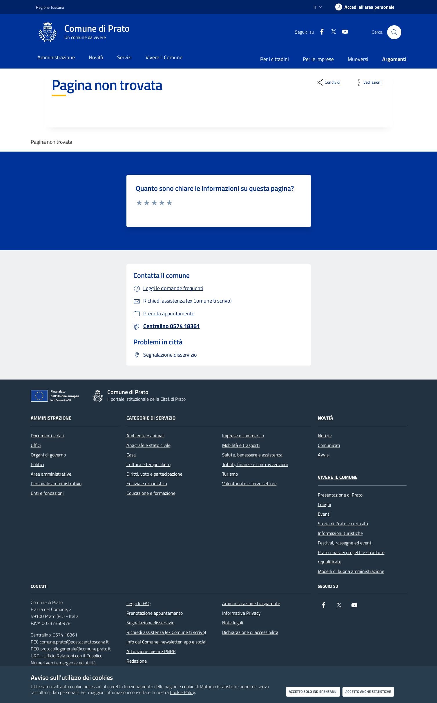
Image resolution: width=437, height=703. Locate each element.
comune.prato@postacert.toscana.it (74, 641)
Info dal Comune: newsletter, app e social (166, 641)
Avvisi (324, 454)
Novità (325, 417)
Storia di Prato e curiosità (343, 523)
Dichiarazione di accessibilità (250, 632)
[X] (331, 32)
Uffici (36, 445)
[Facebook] (319, 32)
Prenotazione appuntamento (154, 612)
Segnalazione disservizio (150, 622)
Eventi (324, 513)
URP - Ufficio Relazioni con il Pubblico (66, 655)
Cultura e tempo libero (148, 464)
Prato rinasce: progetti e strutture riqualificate (351, 557)
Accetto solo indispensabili (313, 691)
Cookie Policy (182, 692)
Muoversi (358, 59)
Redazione (136, 660)
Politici (37, 464)
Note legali (232, 622)
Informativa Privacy (241, 612)
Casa (131, 454)
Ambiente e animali (145, 435)
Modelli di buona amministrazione (351, 571)
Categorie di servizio (150, 417)
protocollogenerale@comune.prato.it (75, 648)
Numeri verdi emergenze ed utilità (63, 662)
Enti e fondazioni (47, 493)
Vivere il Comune (338, 477)
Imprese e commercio (243, 435)
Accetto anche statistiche (368, 691)
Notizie (325, 435)
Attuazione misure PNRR (151, 651)
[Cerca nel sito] (394, 32)
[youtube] (343, 32)
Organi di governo (48, 454)
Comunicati (329, 445)
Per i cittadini (274, 59)
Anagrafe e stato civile (148, 445)
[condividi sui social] (328, 82)
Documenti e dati (47, 435)
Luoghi (324, 504)
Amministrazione (51, 417)
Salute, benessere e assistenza (252, 454)
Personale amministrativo (56, 483)
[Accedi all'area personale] (364, 7)
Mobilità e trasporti (241, 445)
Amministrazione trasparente (251, 603)
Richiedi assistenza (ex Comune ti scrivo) (166, 632)
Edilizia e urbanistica (146, 483)
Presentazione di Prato (340, 494)
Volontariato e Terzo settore (249, 483)
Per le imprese (318, 59)
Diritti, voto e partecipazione (154, 473)
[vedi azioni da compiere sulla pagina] (368, 82)
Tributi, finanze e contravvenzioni (255, 464)
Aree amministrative (51, 473)
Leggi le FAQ (138, 603)
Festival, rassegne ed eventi (345, 542)
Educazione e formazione (150, 493)
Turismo (230, 473)
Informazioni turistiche (340, 533)
